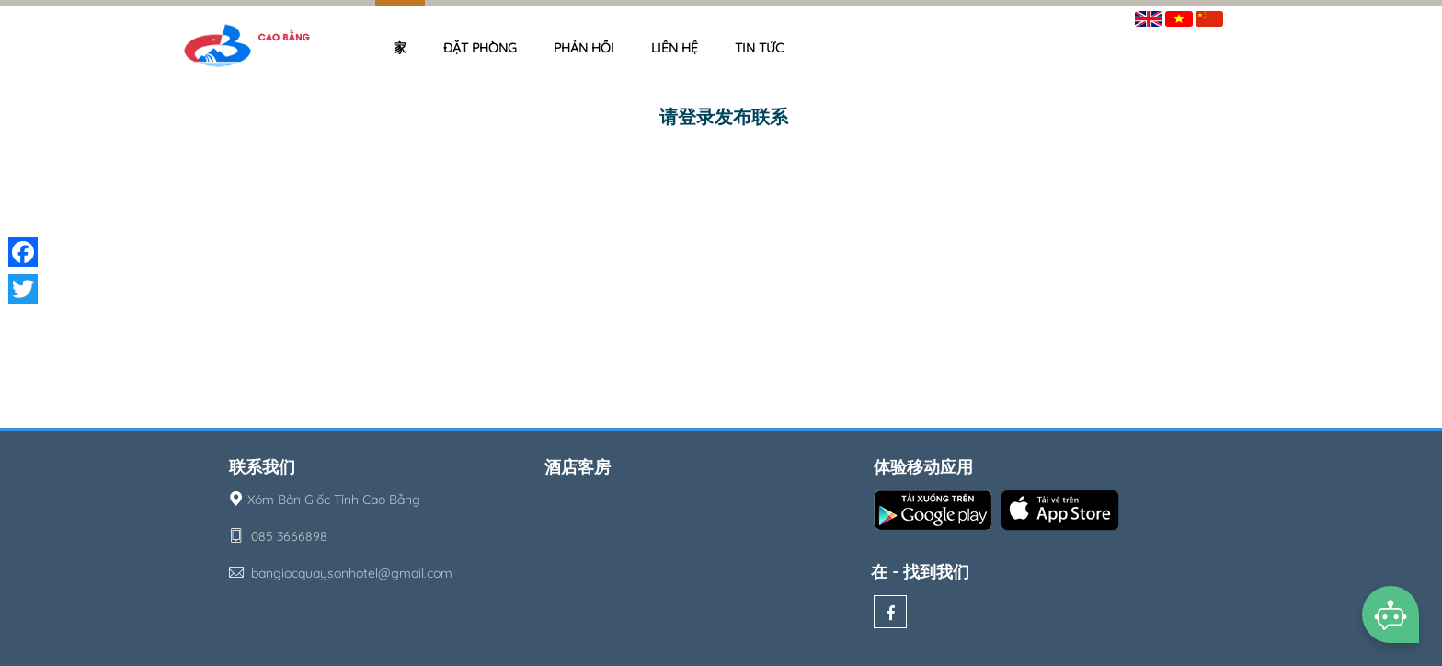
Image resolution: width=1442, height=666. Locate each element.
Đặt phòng (480, 48)
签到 (1248, 15)
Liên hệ (674, 48)
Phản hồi (584, 48)
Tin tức (759, 48)
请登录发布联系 (723, 116)
